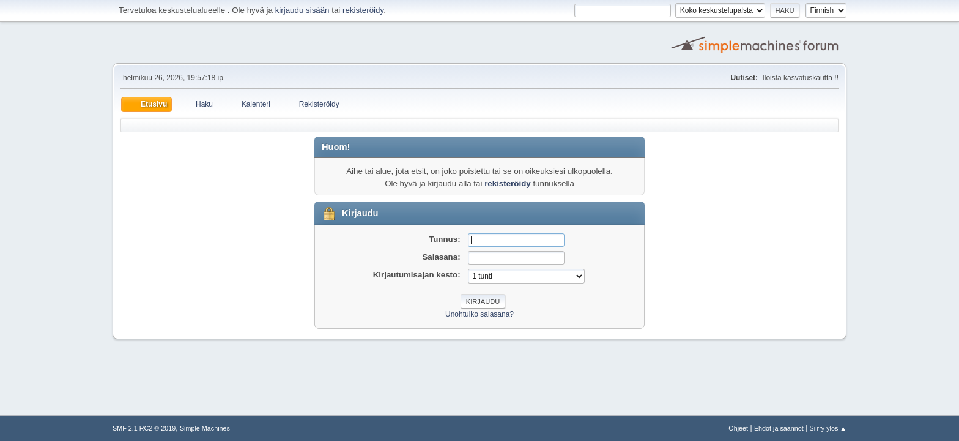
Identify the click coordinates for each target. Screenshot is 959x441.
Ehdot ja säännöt (779, 428)
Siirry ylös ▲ (828, 428)
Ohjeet (738, 428)
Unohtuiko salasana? (479, 314)
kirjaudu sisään (302, 10)
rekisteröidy (362, 10)
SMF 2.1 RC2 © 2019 (144, 428)
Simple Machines (205, 428)
